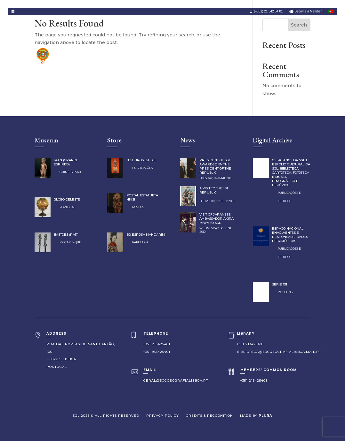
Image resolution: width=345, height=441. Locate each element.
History (69, 40)
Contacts (107, 64)
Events (118, 40)
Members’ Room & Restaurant (260, 40)
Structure (147, 40)
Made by (256, 416)
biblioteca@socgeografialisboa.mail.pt (279, 352)
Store (210, 40)
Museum (95, 40)
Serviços (71, 64)
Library (181, 40)
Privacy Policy (162, 416)
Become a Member (308, 11)
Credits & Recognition (209, 416)
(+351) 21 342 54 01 (268, 11)
